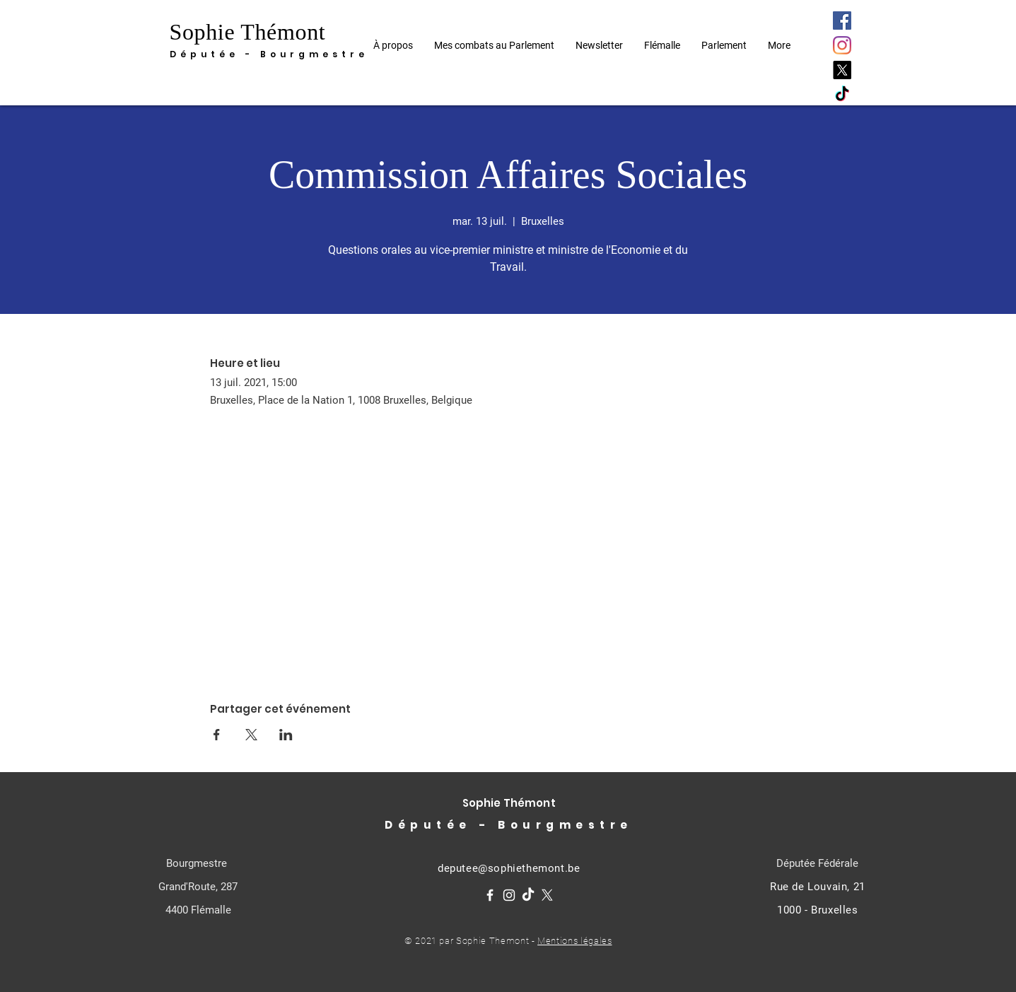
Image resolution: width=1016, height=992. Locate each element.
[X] (842, 70)
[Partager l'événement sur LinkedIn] (286, 734)
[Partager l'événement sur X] (251, 734)
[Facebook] (842, 20)
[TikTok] (842, 95)
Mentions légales (574, 940)
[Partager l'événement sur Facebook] (216, 734)
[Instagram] (842, 45)
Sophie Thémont (248, 32)
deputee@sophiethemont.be (509, 868)
